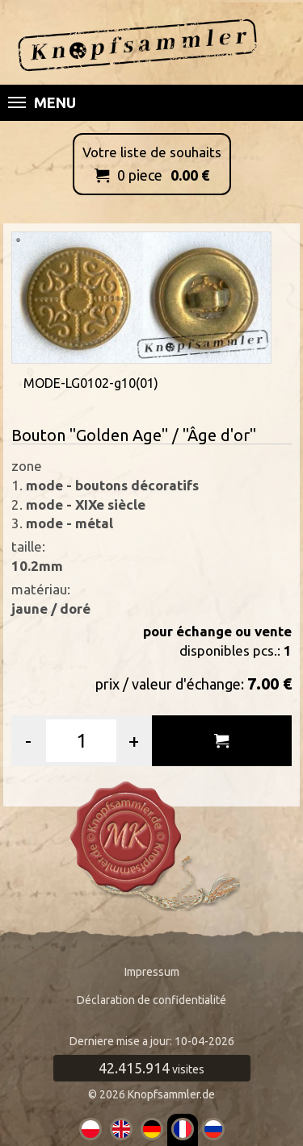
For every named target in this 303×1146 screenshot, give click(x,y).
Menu (42, 102)
